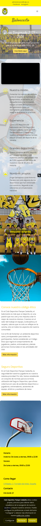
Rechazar (22, 520)
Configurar (9, 520)
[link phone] (39, 175)
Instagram (24, 4)
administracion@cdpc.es (20, 2)
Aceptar (32, 520)
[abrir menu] (37, 11)
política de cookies (23, 515)
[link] (5, 11)
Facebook (16, 4)
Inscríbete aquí (20, 51)
